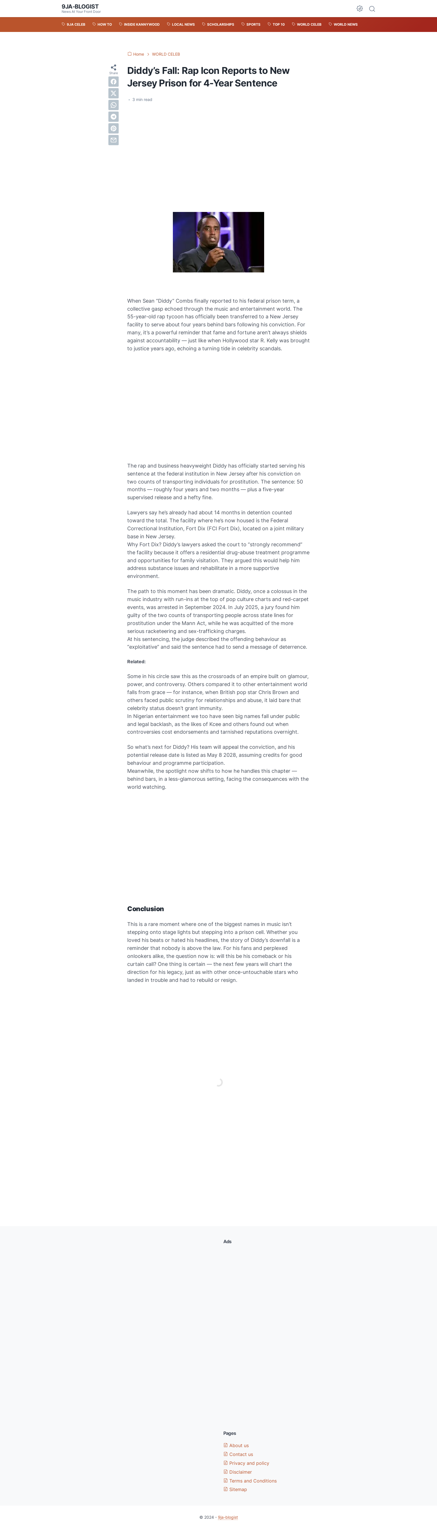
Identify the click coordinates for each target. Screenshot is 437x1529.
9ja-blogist (80, 6)
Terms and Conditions (250, 1481)
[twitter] (113, 93)
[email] (113, 140)
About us (236, 1445)
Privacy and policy (246, 1463)
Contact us (238, 1454)
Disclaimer (237, 1472)
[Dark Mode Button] (359, 8)
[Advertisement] (218, 150)
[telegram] (113, 117)
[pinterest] (113, 128)
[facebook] (113, 81)
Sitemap (235, 1489)
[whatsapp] (113, 105)
